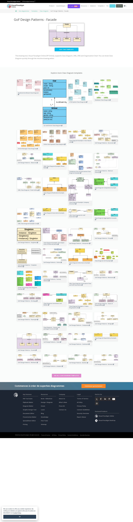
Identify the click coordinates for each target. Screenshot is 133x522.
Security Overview (83, 413)
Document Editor (28, 413)
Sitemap (43, 424)
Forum (43, 406)
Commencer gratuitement (93, 386)
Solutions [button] (93, 6)
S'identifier (119, 6)
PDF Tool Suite (27, 399)
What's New (63, 402)
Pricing (25, 424)
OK (20, 516)
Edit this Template (66, 49)
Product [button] (52, 6)
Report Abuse (81, 417)
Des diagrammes (24, 11)
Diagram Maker (28, 406)
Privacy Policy (81, 406)
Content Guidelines (83, 410)
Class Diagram (44, 11)
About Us (62, 399)
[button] (61, 5)
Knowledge (44, 417)
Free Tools (44, 421)
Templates (34, 11)
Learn (43, 410)
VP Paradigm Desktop (28, 1)
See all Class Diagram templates (66, 375)
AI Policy (79, 402)
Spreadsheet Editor (29, 421)
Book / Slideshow (46, 399)
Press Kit (62, 406)
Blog (42, 413)
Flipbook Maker (28, 402)
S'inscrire (112, 6)
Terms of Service (82, 399)
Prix (107, 6)
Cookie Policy (17, 513)
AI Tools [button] (74, 6)
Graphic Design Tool (29, 410)
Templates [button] (101, 6)
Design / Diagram (47, 402)
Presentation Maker (29, 417)
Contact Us (62, 410)
